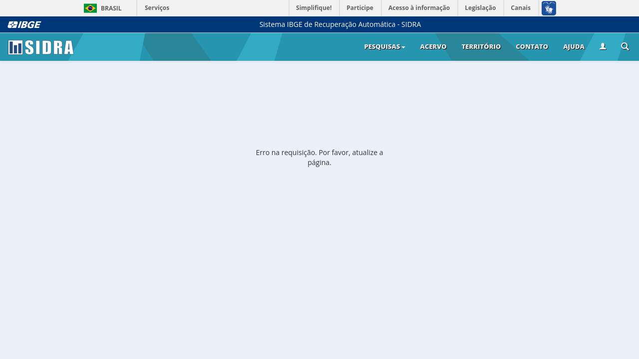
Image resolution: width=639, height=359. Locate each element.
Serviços (157, 7)
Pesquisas (384, 46)
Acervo (433, 46)
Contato (532, 46)
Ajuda (574, 46)
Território (481, 46)
